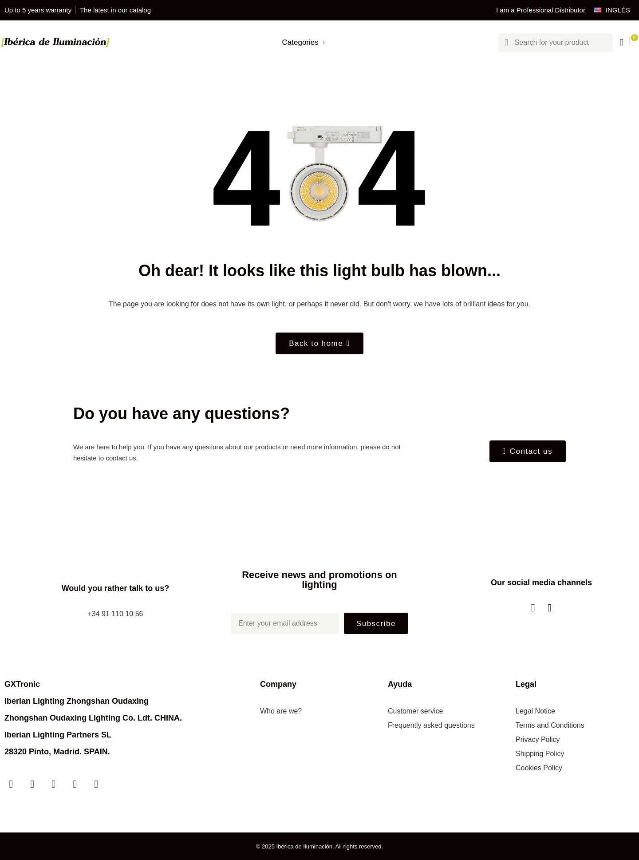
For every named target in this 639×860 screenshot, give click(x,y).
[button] (319, 343)
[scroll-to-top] (622, 843)
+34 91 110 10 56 (115, 614)
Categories (303, 42)
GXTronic (22, 684)
